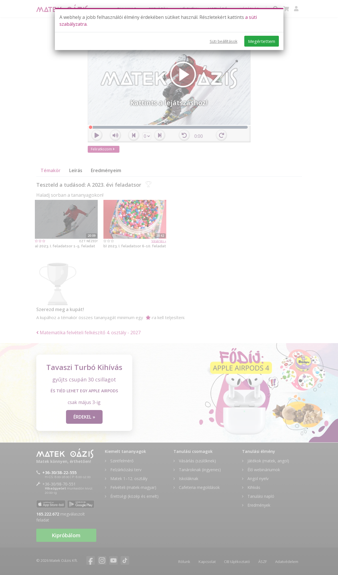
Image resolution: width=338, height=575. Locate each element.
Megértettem (261, 41)
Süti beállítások (223, 41)
